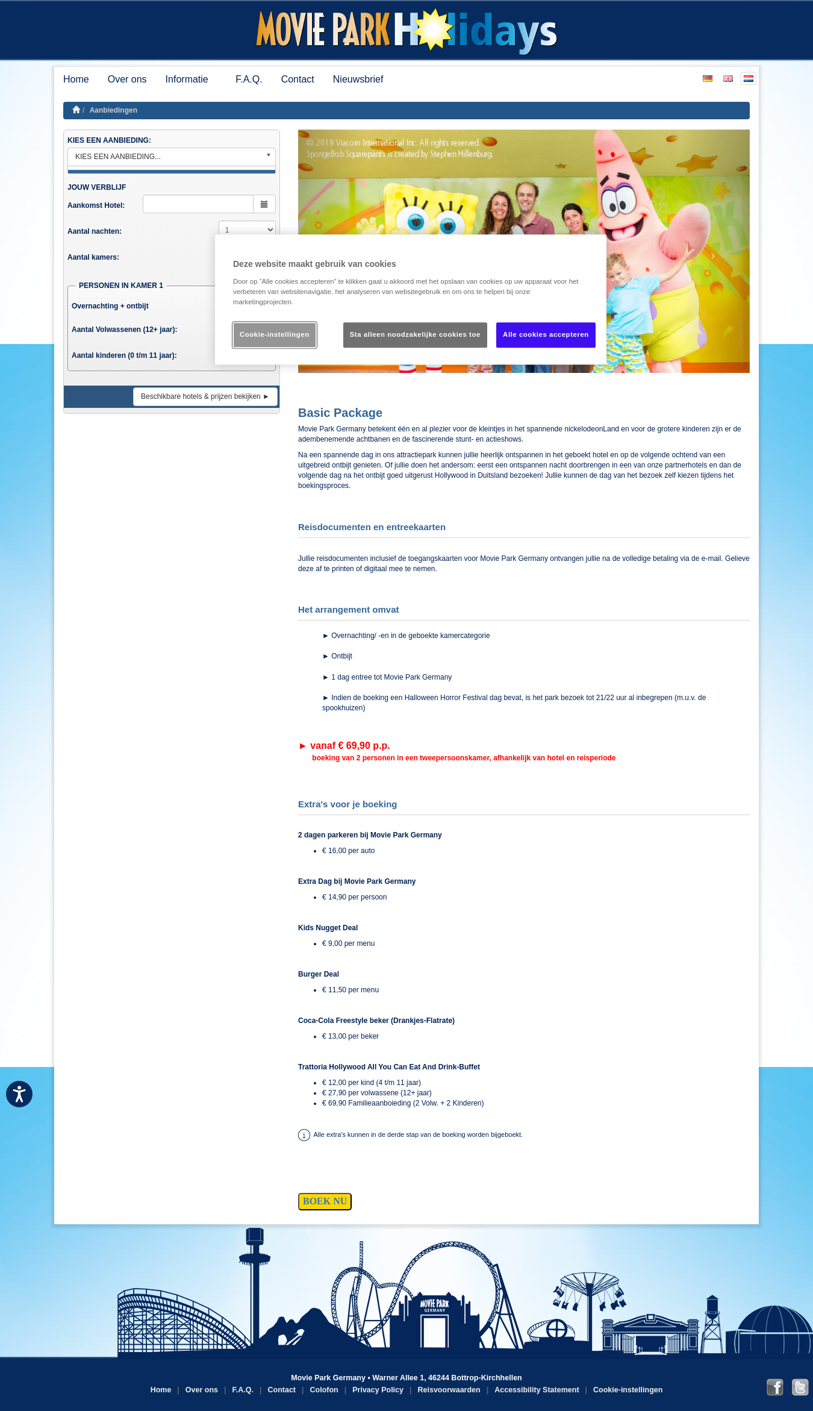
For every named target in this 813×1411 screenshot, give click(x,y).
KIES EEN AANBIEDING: (109, 140)
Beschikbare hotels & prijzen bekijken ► (205, 396)
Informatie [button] (191, 79)
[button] (716, 251)
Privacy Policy (377, 1390)
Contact (297, 79)
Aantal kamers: (93, 257)
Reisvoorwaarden (449, 1390)
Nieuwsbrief (358, 79)
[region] (410, 299)
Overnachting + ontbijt (110, 306)
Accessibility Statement (536, 1390)
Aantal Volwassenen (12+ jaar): (125, 329)
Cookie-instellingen (627, 1390)
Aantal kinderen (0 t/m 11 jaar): (124, 355)
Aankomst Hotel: (96, 205)
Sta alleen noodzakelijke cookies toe (415, 334)
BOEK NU (325, 1201)
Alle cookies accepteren (546, 334)
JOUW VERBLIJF (96, 187)
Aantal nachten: (94, 231)
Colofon (324, 1390)
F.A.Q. (248, 79)
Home (76, 79)
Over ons (127, 79)
